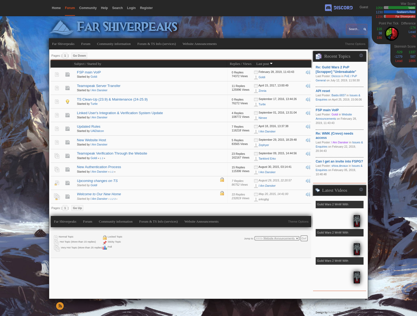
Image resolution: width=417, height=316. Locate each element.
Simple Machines (357, 303)
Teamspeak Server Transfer (98, 86)
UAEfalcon (97, 130)
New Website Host (91, 140)
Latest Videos (334, 190)
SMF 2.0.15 (321, 303)
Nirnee (263, 117)
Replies (235, 64)
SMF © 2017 (337, 303)
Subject (79, 64)
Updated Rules (88, 126)
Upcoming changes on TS (97, 181)
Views (247, 64)
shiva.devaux (339, 165)
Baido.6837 (338, 95)
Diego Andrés (359, 312)
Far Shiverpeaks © (356, 307)
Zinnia (262, 90)
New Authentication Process (99, 167)
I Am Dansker (99, 90)
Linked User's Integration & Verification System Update (120, 113)
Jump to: (249, 238)
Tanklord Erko (267, 158)
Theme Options (355, 43)
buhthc (332, 312)
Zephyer (264, 145)
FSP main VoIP (89, 72)
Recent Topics (337, 56)
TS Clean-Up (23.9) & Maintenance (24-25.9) (112, 99)
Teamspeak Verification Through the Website (112, 153)
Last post (264, 64)
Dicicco (335, 76)
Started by (94, 64)
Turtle (94, 103)
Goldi (94, 76)
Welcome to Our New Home (99, 194)
